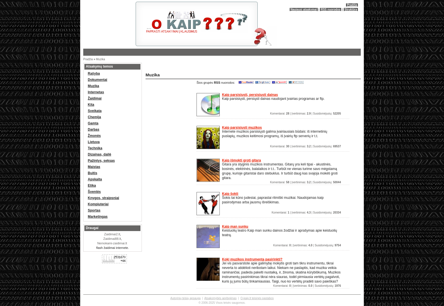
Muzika (100, 59)
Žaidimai (95, 98)
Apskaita (95, 179)
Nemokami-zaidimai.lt (112, 243)
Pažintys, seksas (101, 161)
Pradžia (352, 5)
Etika (92, 186)
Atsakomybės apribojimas (220, 298)
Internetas (96, 92)
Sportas (94, 210)
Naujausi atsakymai (304, 9)
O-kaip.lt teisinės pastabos (257, 298)
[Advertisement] (210, 66)
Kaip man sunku (235, 227)
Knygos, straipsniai (103, 198)
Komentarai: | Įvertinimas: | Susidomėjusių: (305, 113)
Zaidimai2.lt (112, 234)
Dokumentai (97, 80)
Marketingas (98, 217)
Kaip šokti (230, 194)
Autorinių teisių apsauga (185, 298)
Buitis (92, 173)
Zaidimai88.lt (112, 238)
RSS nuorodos (330, 9)
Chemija (94, 117)
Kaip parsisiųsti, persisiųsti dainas (250, 95)
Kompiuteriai (98, 204)
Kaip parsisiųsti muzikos (242, 128)
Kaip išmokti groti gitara (241, 160)
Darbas (93, 130)
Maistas (94, 167)
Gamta (93, 123)
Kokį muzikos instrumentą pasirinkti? (252, 259)
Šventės (94, 192)
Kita (91, 105)
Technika (95, 148)
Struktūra (351, 9)
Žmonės (94, 136)
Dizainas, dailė (99, 154)
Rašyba (94, 74)
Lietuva (94, 142)
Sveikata (95, 111)
